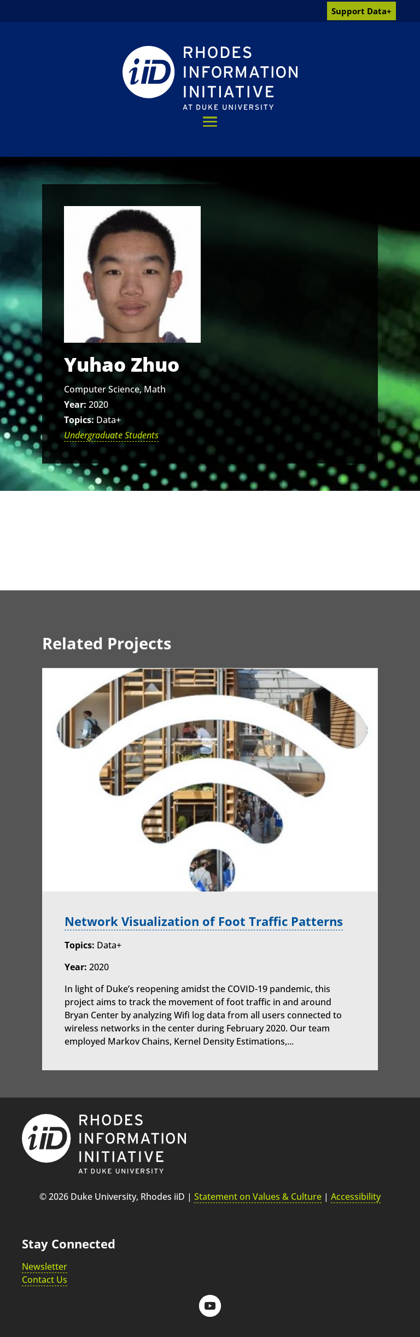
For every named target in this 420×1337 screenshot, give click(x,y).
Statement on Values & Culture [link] (258, 1196)
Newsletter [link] (44, 1266)
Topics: (79, 420)
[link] (210, 78)
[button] (210, 121)
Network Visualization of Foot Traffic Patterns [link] (204, 921)
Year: (75, 404)
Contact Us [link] (44, 1279)
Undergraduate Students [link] (111, 435)
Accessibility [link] (356, 1196)
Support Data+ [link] (361, 10)
